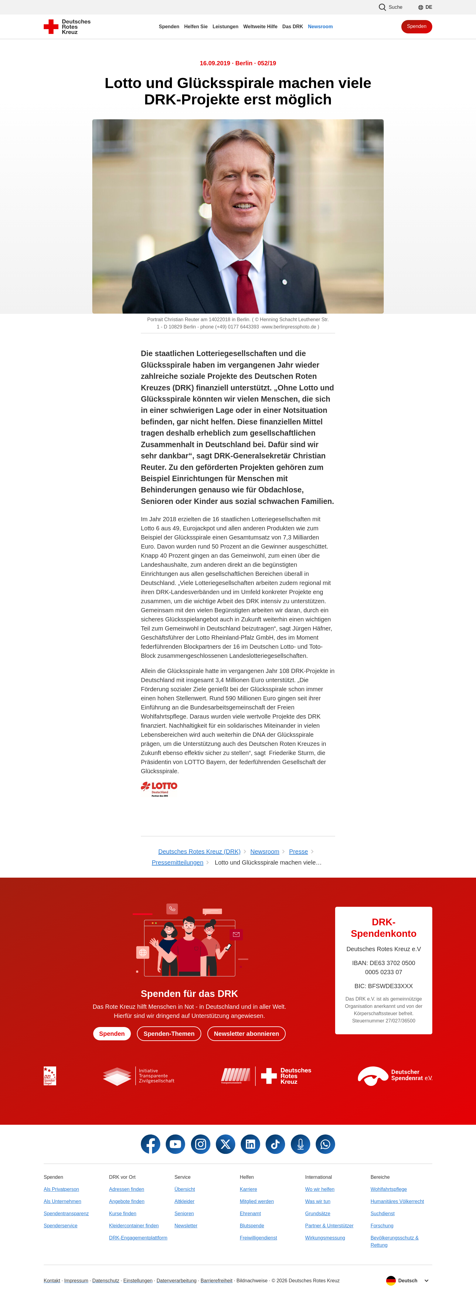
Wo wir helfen (320, 1189)
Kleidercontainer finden (134, 1225)
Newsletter (186, 1225)
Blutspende (252, 1225)
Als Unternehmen (62, 1201)
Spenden (417, 26)
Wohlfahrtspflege (389, 1189)
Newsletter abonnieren (246, 1033)
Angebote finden (126, 1201)
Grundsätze (317, 1213)
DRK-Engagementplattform (138, 1237)
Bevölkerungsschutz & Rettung (395, 1241)
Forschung (382, 1225)
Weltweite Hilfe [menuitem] (260, 26)
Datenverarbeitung (177, 1280)
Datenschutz (105, 1280)
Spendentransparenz (66, 1213)
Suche (390, 7)
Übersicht (185, 1189)
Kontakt (52, 1280)
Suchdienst (383, 1213)
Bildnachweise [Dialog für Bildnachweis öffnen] (251, 1280)
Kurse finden (122, 1213)
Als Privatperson (61, 1189)
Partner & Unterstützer (329, 1225)
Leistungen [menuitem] (225, 26)
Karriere (248, 1189)
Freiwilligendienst (258, 1237)
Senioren (184, 1213)
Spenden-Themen (169, 1033)
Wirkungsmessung (325, 1237)
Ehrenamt (250, 1213)
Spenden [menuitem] (169, 26)
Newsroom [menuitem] (320, 26)
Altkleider (185, 1201)
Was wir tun (317, 1201)
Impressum (76, 1280)
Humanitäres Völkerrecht (397, 1201)
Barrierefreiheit (217, 1280)
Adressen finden (126, 1189)
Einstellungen (137, 1280)
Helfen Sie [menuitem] (196, 26)
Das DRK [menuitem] (292, 26)
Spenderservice (60, 1225)
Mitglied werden (257, 1201)
